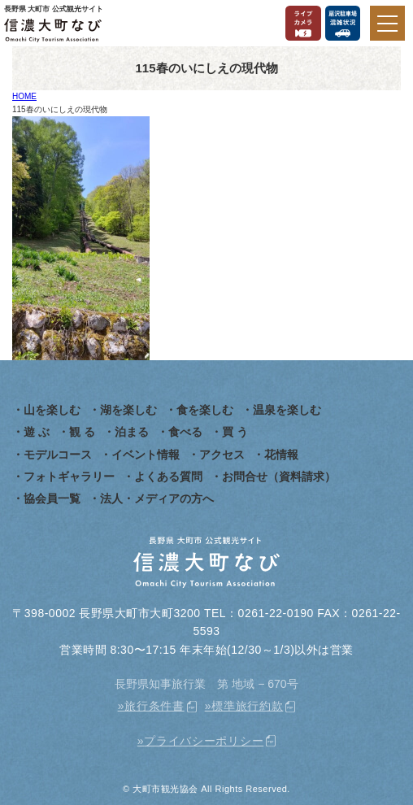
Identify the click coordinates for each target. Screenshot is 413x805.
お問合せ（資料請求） (279, 476)
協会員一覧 (52, 498)
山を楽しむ (52, 409)
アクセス (222, 454)
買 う (235, 431)
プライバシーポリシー (203, 740)
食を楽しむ (204, 409)
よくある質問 (168, 476)
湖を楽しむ (128, 409)
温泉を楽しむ (287, 409)
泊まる (132, 431)
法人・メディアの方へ (157, 498)
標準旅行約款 (247, 705)
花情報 (281, 454)
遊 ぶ (37, 431)
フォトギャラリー (69, 476)
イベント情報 (145, 454)
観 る (82, 431)
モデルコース (58, 454)
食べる (185, 431)
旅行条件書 (154, 705)
